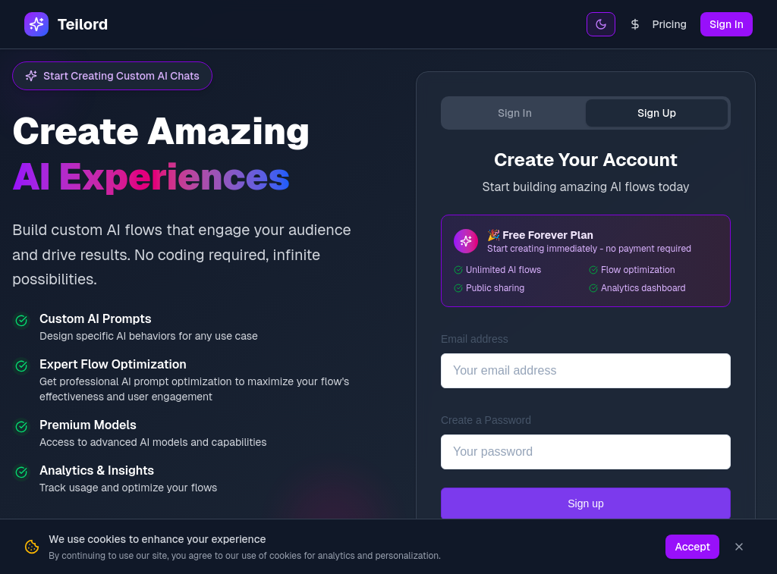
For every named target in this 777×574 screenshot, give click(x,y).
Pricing (658, 24)
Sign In (726, 24)
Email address (474, 339)
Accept (692, 547)
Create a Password (486, 420)
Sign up (585, 503)
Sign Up (656, 113)
